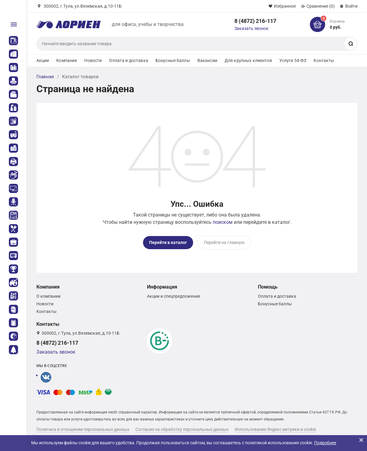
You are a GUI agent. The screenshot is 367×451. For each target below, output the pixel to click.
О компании (48, 296)
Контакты (324, 60)
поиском (223, 222)
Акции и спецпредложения (173, 296)
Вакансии (207, 60)
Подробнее (325, 442)
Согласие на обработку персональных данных (182, 429)
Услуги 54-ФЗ (292, 60)
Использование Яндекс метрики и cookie (275, 429)
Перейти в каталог (168, 242)
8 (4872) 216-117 (255, 21)
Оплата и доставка (128, 60)
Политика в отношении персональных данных (82, 429)
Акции (42, 60)
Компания (66, 60)
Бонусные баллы (173, 60)
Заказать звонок (251, 28)
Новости (93, 60)
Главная (45, 76)
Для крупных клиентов (248, 60)
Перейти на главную (224, 242)
